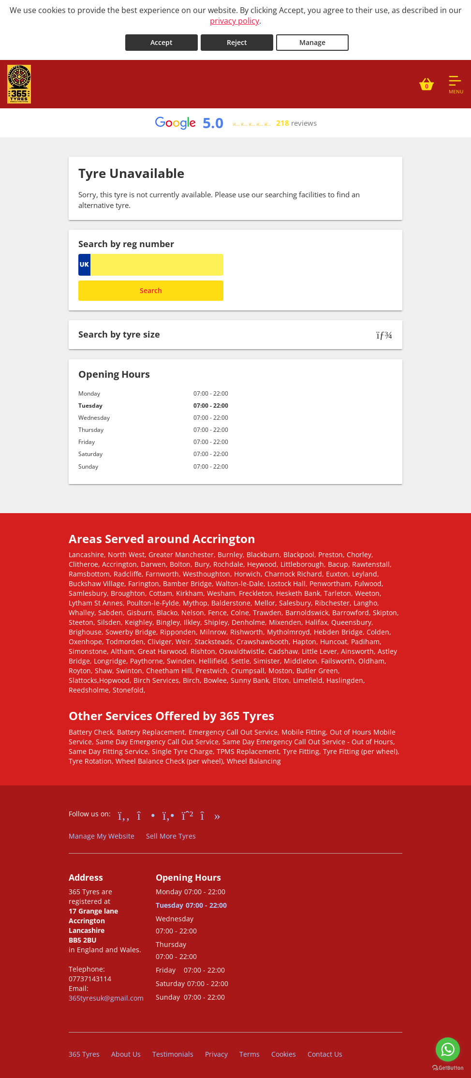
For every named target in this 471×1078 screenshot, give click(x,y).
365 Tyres (84, 1051)
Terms (249, 1051)
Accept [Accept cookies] (161, 39)
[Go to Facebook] (124, 811)
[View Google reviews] (235, 119)
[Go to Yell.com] (168, 811)
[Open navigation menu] (456, 81)
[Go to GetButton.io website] (447, 1068)
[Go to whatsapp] (448, 1049)
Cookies (283, 1051)
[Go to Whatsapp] (187, 811)
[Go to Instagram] (146, 811)
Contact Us (325, 1051)
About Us (126, 1051)
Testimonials (172, 1051)
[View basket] (426, 81)
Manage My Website (101, 832)
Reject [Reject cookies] (237, 39)
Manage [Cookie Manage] (312, 39)
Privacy (216, 1051)
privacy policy (234, 20)
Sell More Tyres (171, 832)
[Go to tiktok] (211, 811)
